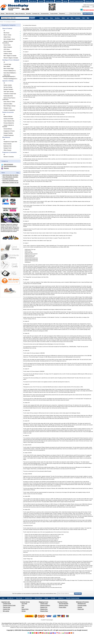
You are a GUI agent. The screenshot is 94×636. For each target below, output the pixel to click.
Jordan (41, 18)
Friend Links (81, 609)
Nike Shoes (6, 32)
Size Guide (24, 603)
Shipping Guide (89, 1)
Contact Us (35, 13)
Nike (88, 18)
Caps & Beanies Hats (9, 121)
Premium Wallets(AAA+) (10, 70)
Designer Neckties (8, 133)
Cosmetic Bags (7, 64)
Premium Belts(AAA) (9, 123)
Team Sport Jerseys (9, 91)
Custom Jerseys (49, 1)
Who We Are (33, 1)
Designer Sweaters (8, 89)
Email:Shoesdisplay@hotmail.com (12, 166)
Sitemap (65, 1)
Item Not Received (63, 603)
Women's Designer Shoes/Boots (7, 42)
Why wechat (6, 611)
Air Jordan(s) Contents (8, 178)
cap (68, 18)
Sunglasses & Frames (9, 131)
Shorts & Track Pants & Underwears (8, 98)
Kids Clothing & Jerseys (9, 106)
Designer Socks (7, 148)
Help (23, 607)
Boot (72, 18)
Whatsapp (6, 168)
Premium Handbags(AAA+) (10, 78)
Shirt (83, 18)
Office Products (7, 150)
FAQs (23, 605)
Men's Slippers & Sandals (10, 55)
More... (18, 172)
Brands (28, 13)
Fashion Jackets (8, 85)
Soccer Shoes (7, 45)
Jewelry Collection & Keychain (8, 126)
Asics (46, 18)
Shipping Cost (43, 607)
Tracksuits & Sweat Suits (10, 93)
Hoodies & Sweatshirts (9, 110)
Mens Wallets (7, 66)
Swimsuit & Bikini (8, 103)
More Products (20, 13)
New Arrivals (10, 13)
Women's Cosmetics (9, 156)
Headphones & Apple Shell (10, 141)
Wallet (63, 18)
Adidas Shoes (7, 37)
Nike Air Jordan (7, 35)
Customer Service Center (9, 605)
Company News (7, 603)
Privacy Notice (62, 607)
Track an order (6, 607)
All (4, 30)
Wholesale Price (82, 603)
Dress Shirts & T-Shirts (9, 101)
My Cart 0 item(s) (88, 10)
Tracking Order (44, 603)
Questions (58, 1)
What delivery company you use (10, 182)
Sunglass (77, 18)
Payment (62, 13)
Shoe (51, 18)
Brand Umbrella (7, 144)
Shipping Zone (43, 609)
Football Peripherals (9, 135)
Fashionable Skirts (8, 95)
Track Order (54, 13)
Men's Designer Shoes (9, 39)
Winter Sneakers (8, 47)
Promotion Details (82, 605)
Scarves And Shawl (8, 118)
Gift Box (24, 611)
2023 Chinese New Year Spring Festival (12, 175)
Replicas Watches (8, 116)
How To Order (24, 1)
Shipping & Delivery (45, 605)
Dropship (41, 1)
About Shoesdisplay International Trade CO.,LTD (14, 177)
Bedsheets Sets (7, 146)
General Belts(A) (8, 129)
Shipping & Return (63, 605)
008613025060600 (8, 164)
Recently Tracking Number (76, 1)
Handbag (57, 18)
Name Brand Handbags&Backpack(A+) (8, 75)
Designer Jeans (7, 108)
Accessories (45, 13)
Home (16, 1)
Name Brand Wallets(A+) (10, 73)
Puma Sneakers (8, 51)
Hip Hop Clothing (8, 87)
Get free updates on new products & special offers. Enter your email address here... (47, 593)
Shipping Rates (44, 611)
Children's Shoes (8, 53)
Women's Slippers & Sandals (11, 58)
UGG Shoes (7, 49)
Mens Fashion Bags (9, 68)
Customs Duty (28, 598)
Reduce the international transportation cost (13, 180)
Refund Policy (25, 609)
